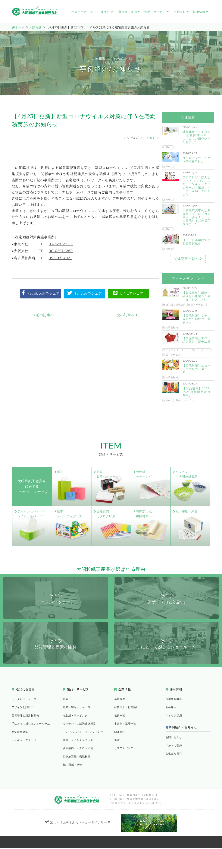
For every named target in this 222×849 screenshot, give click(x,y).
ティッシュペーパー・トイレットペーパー (187, 350)
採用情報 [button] (199, 13)
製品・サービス (197, 304)
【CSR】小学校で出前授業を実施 (196, 241)
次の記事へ (135, 315)
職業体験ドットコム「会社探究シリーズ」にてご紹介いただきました (196, 137)
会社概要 (119, 699)
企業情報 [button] (179, 13)
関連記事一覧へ (188, 259)
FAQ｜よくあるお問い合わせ (148, 3)
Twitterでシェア (84, 293)
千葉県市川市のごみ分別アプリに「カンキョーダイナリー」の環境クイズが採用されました (196, 217)
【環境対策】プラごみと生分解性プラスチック (196, 319)
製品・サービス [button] (155, 13)
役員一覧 (119, 716)
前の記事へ (35, 315)
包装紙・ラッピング (75, 716)
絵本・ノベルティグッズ (78, 740)
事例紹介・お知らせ (184, 728)
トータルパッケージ (24, 699)
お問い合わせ (117, 3)
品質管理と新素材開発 (25, 716)
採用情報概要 (174, 699)
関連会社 (119, 732)
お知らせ (152, 138)
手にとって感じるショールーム (31, 724)
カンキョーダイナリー (90, 3)
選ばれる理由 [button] (127, 13)
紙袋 (165, 304)
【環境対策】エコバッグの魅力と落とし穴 (196, 369)
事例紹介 (107, 13)
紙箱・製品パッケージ (76, 707)
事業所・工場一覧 (125, 724)
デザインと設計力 (23, 707)
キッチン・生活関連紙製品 (79, 724)
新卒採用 (171, 707)
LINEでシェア (128, 293)
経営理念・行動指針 (126, 707)
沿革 (117, 740)
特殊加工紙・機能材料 (76, 756)
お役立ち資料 (199, 3)
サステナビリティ (83, 13)
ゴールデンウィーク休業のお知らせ (196, 159)
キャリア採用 (174, 716)
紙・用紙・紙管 (72, 765)
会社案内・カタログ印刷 (78, 748)
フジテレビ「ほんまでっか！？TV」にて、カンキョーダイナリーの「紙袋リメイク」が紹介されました (196, 186)
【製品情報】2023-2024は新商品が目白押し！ (196, 392)
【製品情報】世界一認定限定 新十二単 (196, 340)
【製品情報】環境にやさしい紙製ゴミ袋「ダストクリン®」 (196, 296)
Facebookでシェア (41, 293)
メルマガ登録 (177, 3)
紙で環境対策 (178, 304)
